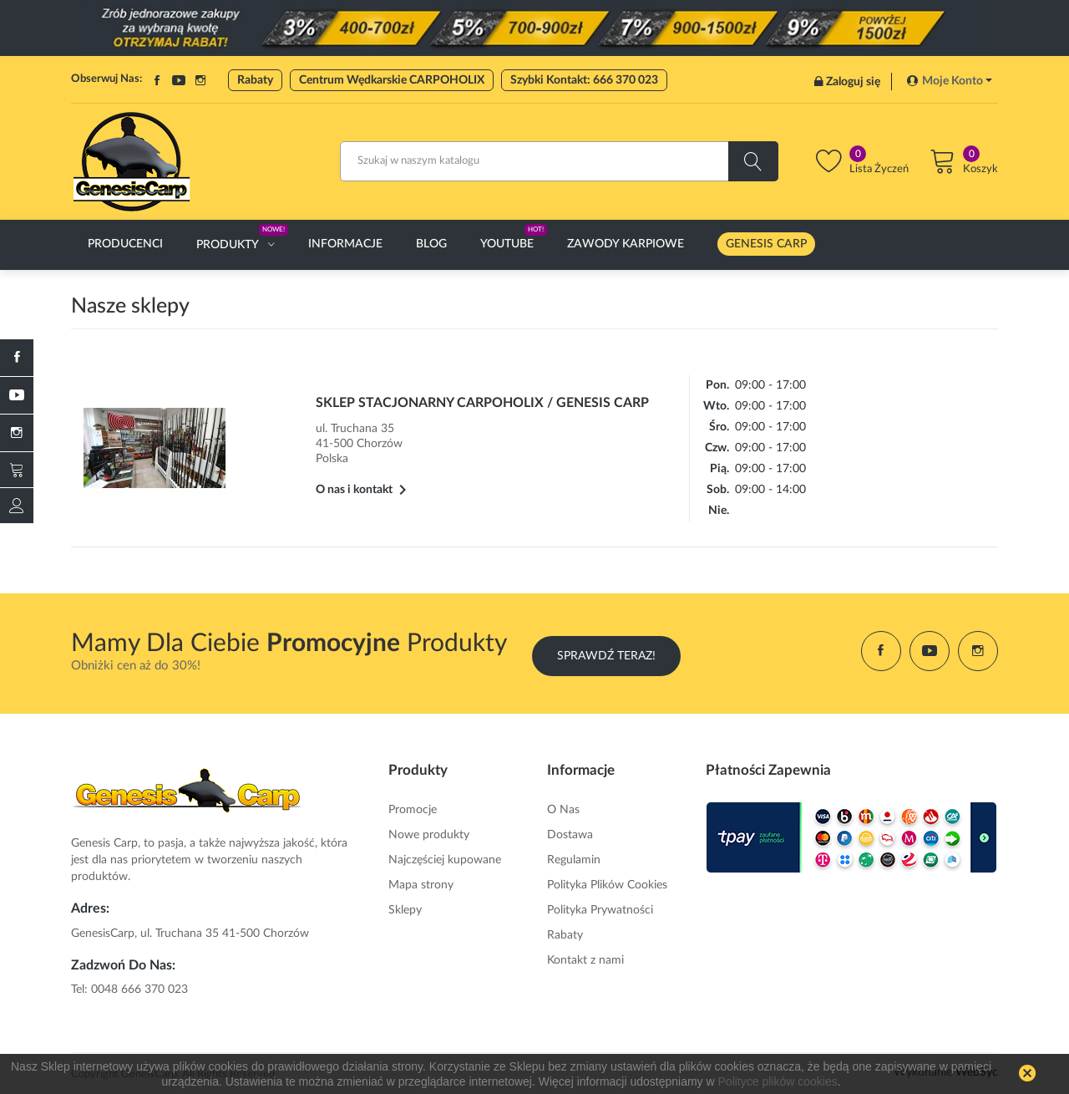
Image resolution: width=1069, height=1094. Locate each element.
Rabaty (255, 80)
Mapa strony (420, 882)
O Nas (563, 807)
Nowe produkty (428, 832)
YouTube (178, 80)
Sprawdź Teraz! (606, 651)
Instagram (200, 80)
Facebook (157, 80)
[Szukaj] (559, 161)
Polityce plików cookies (778, 1081)
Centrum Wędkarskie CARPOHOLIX (391, 80)
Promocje (412, 807)
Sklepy (405, 907)
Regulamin (573, 857)
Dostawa (570, 832)
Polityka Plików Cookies (607, 882)
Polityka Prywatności (600, 907)
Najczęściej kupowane (444, 857)
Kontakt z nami (585, 958)
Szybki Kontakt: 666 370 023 (584, 80)
